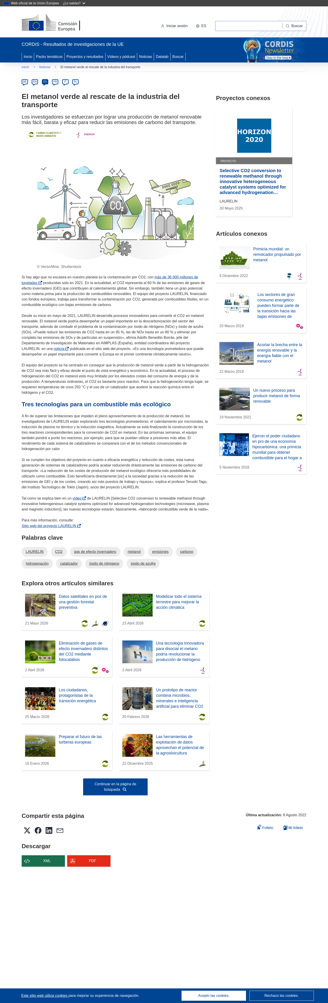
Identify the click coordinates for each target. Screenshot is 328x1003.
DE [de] (25, 81)
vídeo (77, 498)
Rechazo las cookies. (281, 996)
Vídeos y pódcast (121, 57)
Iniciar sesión (174, 26)
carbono (186, 552)
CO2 (59, 552)
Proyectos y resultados (85, 57)
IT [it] (65, 81)
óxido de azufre (143, 563)
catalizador (69, 563)
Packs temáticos (49, 57)
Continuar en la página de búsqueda (115, 786)
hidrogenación (37, 563)
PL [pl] (75, 81)
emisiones (160, 552)
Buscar (178, 57)
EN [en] (35, 81)
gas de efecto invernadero (95, 552)
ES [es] (45, 81)
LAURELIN (35, 552)
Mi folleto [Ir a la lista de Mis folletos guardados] (293, 828)
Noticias (145, 57)
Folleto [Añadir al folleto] (265, 827)
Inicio (28, 57)
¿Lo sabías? (74, 3)
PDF (92, 861)
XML (47, 861)
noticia (60, 349)
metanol (134, 552)
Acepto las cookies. (214, 996)
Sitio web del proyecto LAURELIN (50, 526)
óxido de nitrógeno (104, 563)
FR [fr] (55, 81)
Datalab (162, 57)
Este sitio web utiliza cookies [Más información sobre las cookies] (44, 996)
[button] (201, 26)
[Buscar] (294, 26)
